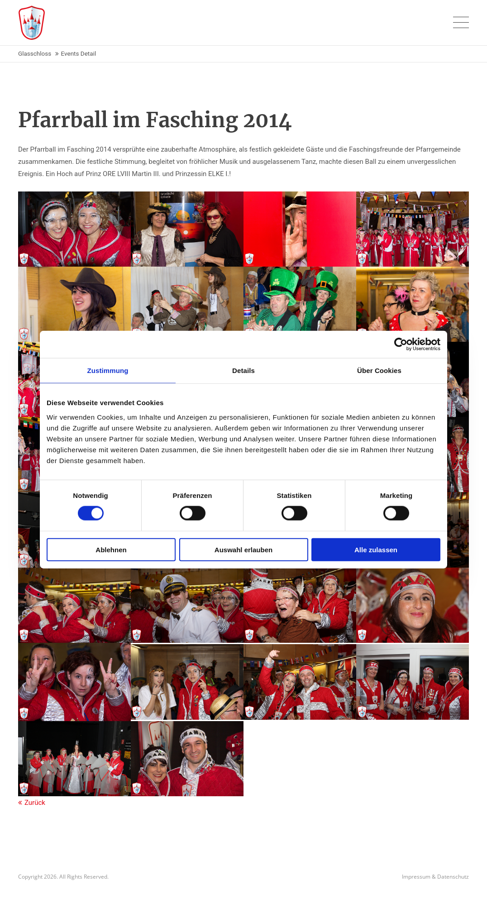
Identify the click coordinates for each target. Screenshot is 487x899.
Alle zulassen (375, 549)
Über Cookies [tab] (379, 370)
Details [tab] (243, 370)
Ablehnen (110, 549)
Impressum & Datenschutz (435, 876)
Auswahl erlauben (243, 549)
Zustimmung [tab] (108, 370)
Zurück (34, 803)
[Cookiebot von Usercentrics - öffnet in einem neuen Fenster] (400, 344)
